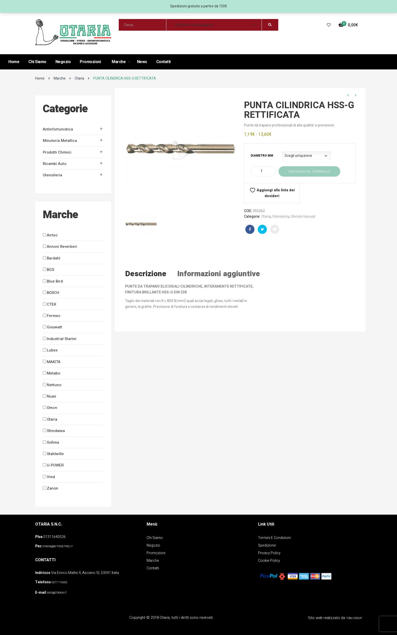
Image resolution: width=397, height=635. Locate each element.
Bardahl (53, 258)
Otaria (79, 78)
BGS (50, 269)
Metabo (53, 373)
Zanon (52, 488)
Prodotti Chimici (57, 152)
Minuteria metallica (60, 140)
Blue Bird (55, 281)
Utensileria (52, 175)
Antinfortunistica (58, 129)
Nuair (51, 396)
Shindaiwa (56, 431)
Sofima (53, 442)
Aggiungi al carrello (309, 171)
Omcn (52, 407)
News (142, 62)
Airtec (52, 235)
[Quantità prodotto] (263, 171)
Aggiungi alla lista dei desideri (272, 193)
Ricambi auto (54, 163)
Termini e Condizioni (274, 537)
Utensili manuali (302, 216)
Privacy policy (269, 553)
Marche (119, 62)
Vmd (51, 477)
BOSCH (53, 292)
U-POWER (55, 465)
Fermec (54, 316)
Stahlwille (55, 454)
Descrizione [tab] (145, 273)
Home (13, 62)
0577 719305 (59, 582)
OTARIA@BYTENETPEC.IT (57, 546)
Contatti (163, 62)
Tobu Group (354, 618)
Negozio (63, 62)
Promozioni (90, 62)
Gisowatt (54, 327)
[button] (348, 25)
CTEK (51, 304)
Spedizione (267, 545)
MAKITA (54, 362)
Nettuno (54, 385)
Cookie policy (269, 560)
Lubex (52, 350)
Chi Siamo (37, 62)
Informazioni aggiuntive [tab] (218, 273)
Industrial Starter (62, 339)
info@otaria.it (57, 593)
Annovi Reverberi (62, 246)
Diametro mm (262, 155)
